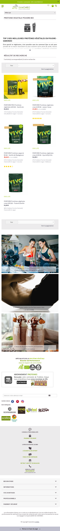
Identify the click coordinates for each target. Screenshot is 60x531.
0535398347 (30, 471)
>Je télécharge (29, 349)
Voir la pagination (47, 69)
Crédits (37, 522)
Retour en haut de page (30, 529)
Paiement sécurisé (30, 438)
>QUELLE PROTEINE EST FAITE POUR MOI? (29, 270)
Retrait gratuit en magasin (30, 463)
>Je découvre (29, 310)
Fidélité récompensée (30, 457)
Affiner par (8, 12)
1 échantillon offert (30, 451)
